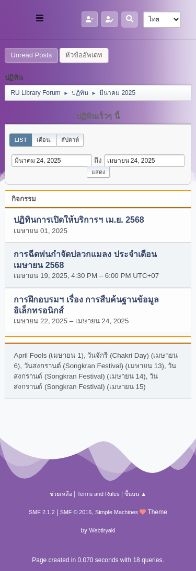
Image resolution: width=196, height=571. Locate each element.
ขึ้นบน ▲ (135, 494)
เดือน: (44, 140)
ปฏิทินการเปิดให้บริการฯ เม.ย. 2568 (79, 220)
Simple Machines (116, 512)
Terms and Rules (98, 494)
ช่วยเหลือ (61, 494)
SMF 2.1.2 (42, 512)
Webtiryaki (102, 530)
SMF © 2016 (76, 512)
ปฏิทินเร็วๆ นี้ (97, 116)
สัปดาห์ (70, 140)
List (20, 140)
